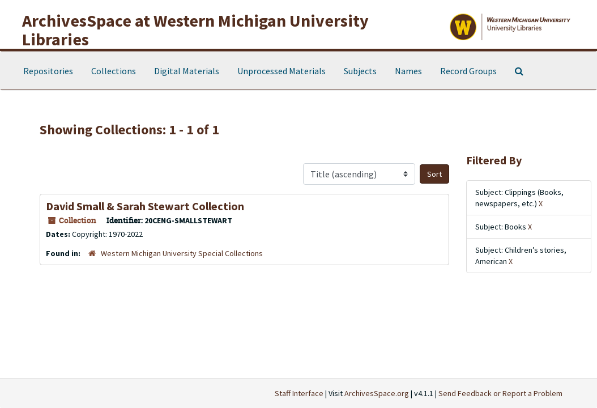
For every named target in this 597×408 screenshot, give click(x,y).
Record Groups (468, 70)
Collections (113, 70)
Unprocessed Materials (281, 70)
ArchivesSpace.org (376, 393)
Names (408, 70)
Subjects (360, 70)
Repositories (48, 70)
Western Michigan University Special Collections (182, 253)
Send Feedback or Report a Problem (500, 393)
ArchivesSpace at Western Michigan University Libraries (195, 30)
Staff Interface (299, 393)
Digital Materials (186, 70)
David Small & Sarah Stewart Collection (145, 206)
